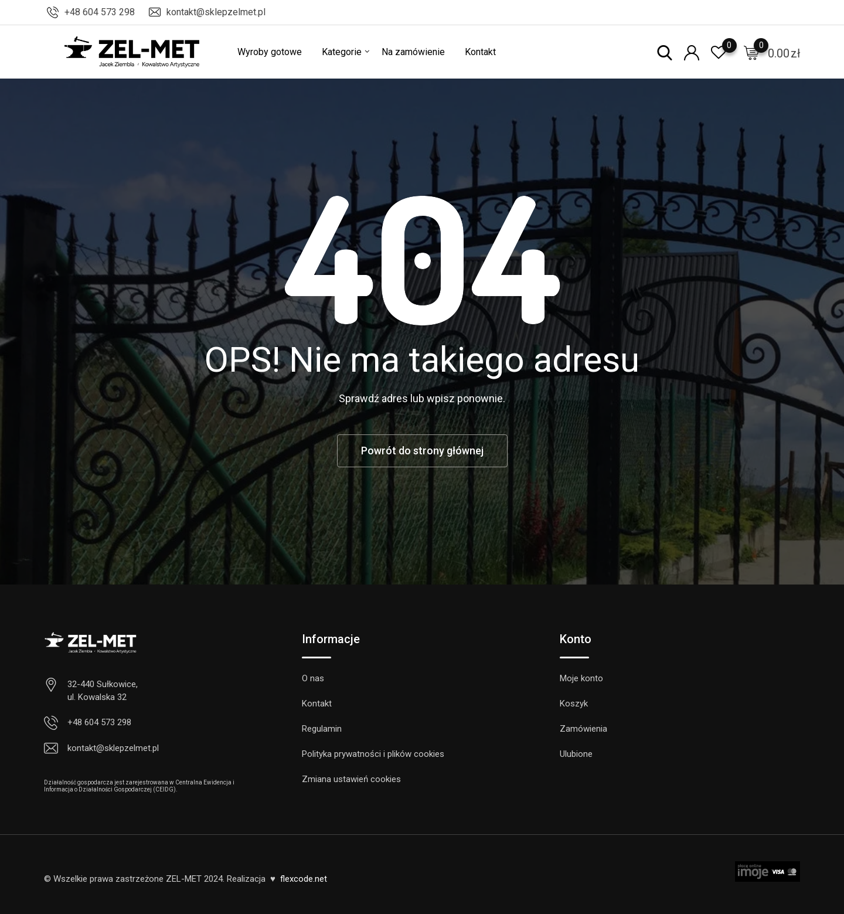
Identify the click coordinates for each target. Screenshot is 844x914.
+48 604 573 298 (99, 12)
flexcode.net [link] (303, 879)
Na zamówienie (413, 51)
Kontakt (480, 51)
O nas (313, 678)
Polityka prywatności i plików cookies (373, 754)
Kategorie (342, 51)
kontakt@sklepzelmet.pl (216, 12)
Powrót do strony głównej (422, 450)
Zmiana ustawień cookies (351, 779)
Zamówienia (583, 728)
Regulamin (322, 728)
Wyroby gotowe (269, 51)
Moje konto (581, 678)
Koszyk (574, 703)
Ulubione (576, 754)
